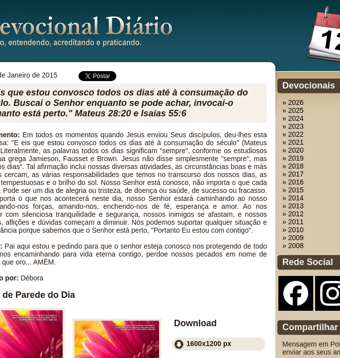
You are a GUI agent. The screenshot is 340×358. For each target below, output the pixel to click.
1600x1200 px (208, 344)
